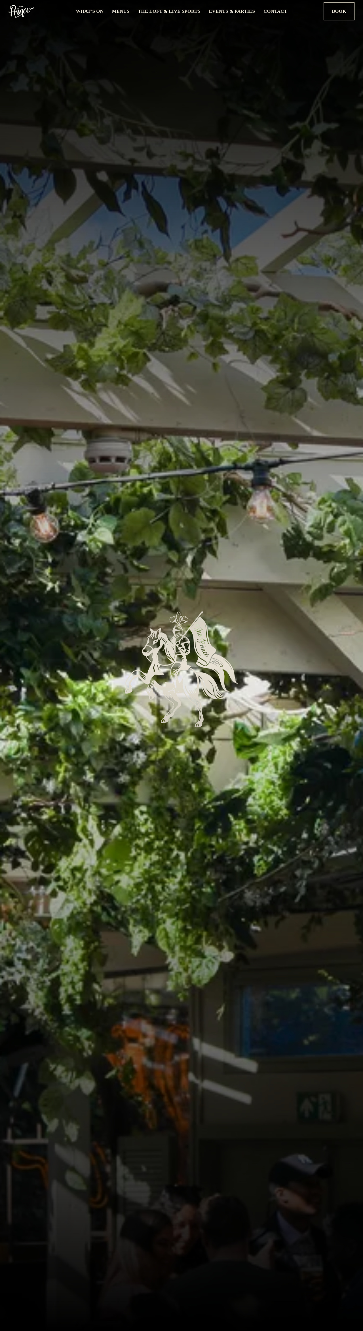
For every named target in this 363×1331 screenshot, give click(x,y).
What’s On (89, 11)
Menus (120, 11)
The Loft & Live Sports (169, 11)
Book (339, 11)
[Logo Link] (39, 11)
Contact (275, 11)
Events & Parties (232, 11)
